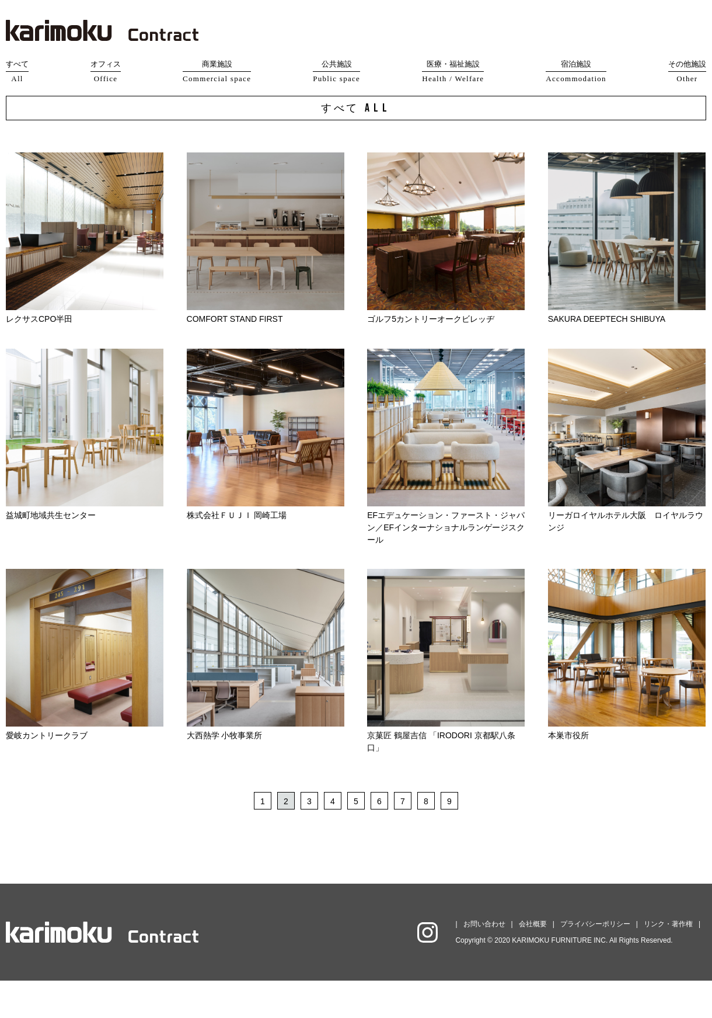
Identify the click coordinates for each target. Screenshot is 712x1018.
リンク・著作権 (668, 961)
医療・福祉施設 (453, 72)
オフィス (105, 72)
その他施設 (687, 72)
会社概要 (533, 961)
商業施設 (217, 72)
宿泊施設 (576, 72)
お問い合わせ (484, 961)
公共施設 (336, 72)
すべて (17, 72)
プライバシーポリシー (595, 961)
